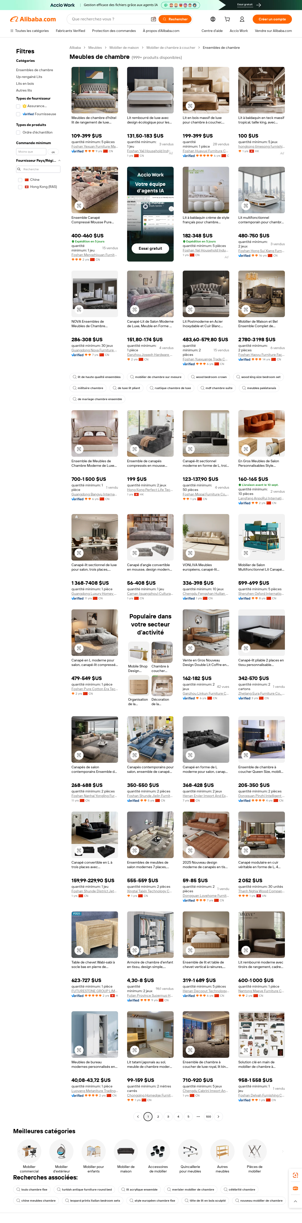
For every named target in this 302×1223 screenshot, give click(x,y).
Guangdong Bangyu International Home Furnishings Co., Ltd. (94, 494)
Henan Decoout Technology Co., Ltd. (206, 991)
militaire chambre (88, 388)
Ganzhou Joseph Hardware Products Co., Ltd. (150, 355)
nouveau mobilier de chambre (259, 1201)
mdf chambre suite (217, 388)
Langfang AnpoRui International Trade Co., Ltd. (261, 498)
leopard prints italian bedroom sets (92, 1201)
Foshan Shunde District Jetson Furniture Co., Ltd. (94, 891)
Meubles (95, 48)
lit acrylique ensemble (139, 1190)
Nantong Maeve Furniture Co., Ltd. (261, 991)
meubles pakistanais (259, 388)
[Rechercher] (175, 19)
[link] (295, 1175)
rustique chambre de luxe (170, 388)
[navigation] (38, 582)
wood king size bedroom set (258, 377)
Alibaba (75, 48)
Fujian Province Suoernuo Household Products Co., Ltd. (150, 995)
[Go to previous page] (137, 1116)
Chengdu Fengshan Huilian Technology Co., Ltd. (206, 594)
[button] (153, 19)
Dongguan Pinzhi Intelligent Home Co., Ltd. (261, 796)
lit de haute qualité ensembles (97, 377)
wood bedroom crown (209, 377)
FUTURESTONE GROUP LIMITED (94, 991)
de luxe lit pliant (126, 388)
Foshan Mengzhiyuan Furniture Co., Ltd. (94, 255)
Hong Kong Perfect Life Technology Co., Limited (150, 490)
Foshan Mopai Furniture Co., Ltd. (206, 494)
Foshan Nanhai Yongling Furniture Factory (94, 796)
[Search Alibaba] (109, 19)
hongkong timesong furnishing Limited (261, 146)
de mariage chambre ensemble (97, 399)
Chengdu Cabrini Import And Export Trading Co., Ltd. (206, 1091)
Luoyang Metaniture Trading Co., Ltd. (94, 1091)
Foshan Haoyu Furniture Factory (261, 355)
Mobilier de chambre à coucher (170, 48)
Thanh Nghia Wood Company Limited (261, 891)
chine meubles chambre (36, 1201)
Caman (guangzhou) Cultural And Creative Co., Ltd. (150, 594)
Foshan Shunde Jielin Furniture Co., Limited (150, 796)
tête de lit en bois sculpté (205, 1201)
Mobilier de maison (124, 48)
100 (208, 1116)
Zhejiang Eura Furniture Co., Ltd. (261, 693)
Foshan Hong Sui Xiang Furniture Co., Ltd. (261, 251)
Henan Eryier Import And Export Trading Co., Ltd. (206, 796)
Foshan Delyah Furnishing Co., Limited (261, 1095)
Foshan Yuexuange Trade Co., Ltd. (206, 359)
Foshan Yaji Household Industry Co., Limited (150, 151)
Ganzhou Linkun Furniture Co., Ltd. (206, 693)
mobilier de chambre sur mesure (155, 377)
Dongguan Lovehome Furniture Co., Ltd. (206, 896)
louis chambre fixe (31, 1190)
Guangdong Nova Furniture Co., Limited (94, 350)
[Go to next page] (218, 1116)
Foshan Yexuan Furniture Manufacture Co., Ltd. (94, 146)
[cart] (228, 20)
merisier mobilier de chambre (190, 1190)
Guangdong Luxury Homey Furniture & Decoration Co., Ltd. (94, 594)
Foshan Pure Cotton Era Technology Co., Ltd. (94, 689)
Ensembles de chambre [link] (221, 48)
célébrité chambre (239, 1190)
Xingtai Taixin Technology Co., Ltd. (150, 891)
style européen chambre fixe (152, 1201)
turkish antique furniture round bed (84, 1190)
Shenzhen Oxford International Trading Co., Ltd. (261, 594)
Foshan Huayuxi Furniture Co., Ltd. (206, 151)
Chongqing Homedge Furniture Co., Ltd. (150, 1095)
